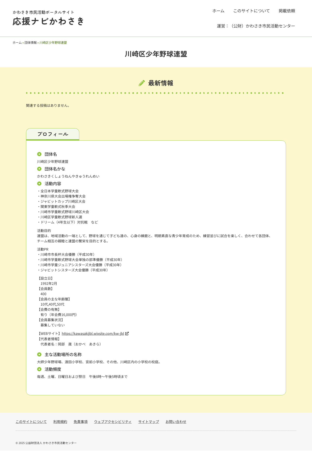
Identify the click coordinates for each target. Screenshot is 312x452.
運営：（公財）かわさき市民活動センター (256, 26)
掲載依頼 (287, 11)
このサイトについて (251, 11)
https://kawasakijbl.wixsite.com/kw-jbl (93, 334)
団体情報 (30, 42)
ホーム (218, 11)
